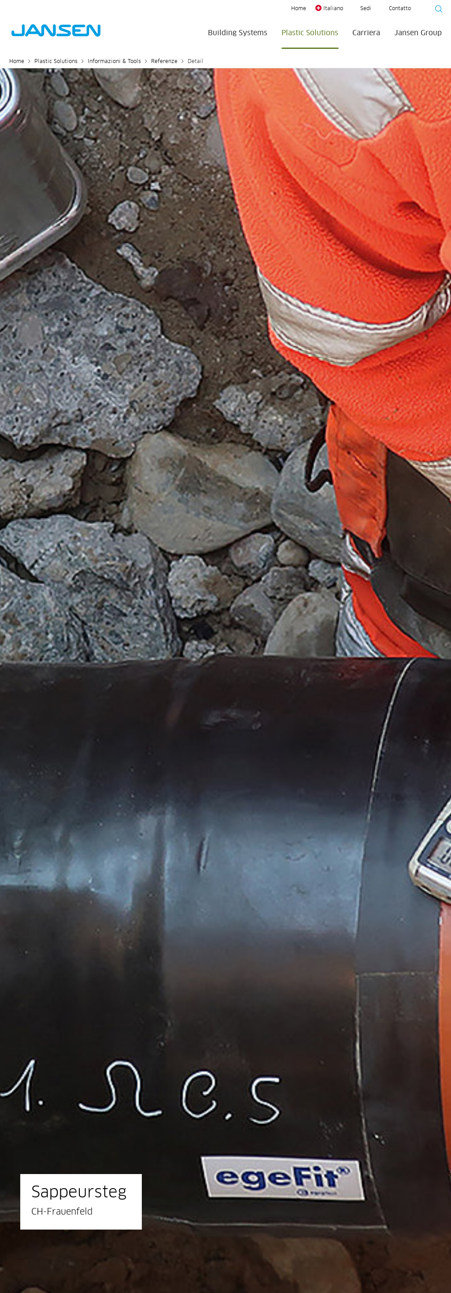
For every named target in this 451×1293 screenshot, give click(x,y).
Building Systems (237, 33)
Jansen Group (418, 33)
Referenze (164, 61)
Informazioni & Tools (114, 61)
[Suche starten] (436, 10)
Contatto (400, 8)
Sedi (365, 8)
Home (298, 8)
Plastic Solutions (309, 33)
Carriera (366, 33)
